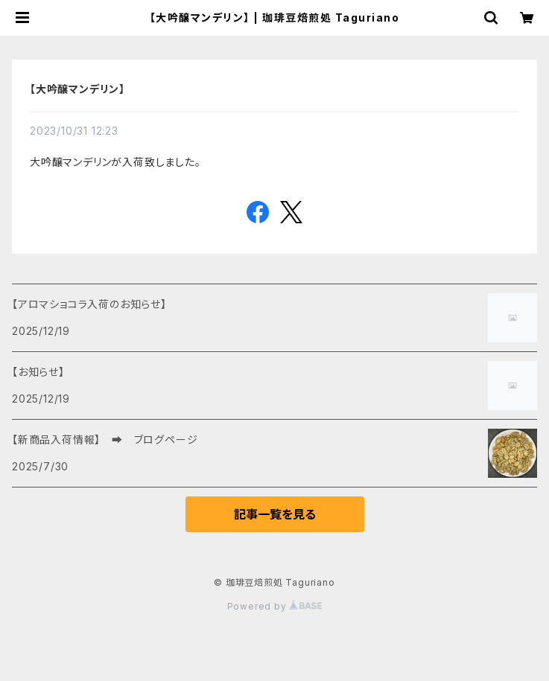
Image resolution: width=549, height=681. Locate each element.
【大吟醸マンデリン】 (77, 89)
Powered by (275, 606)
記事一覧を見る (275, 514)
